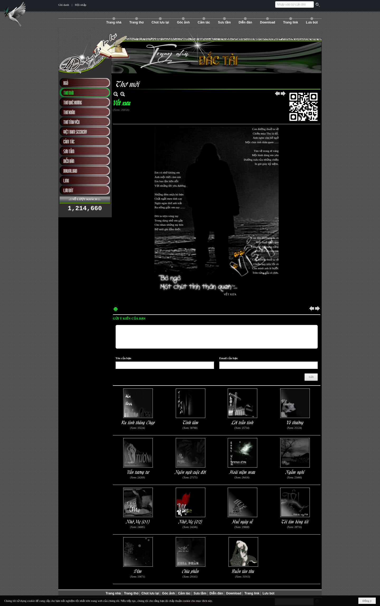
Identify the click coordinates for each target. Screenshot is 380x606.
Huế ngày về (242, 521)
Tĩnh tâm (191, 422)
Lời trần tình (243, 422)
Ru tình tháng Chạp (138, 422)
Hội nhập (80, 4)
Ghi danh (63, 4)
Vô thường (295, 422)
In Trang (115, 309)
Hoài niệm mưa (242, 471)
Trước (277, 94)
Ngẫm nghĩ (295, 471)
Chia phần (190, 570)
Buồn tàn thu (243, 570)
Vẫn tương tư (138, 471)
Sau (283, 94)
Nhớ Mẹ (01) (138, 521)
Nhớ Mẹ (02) (190, 521)
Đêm (138, 570)
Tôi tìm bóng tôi (295, 521)
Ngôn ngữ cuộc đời (190, 471)
